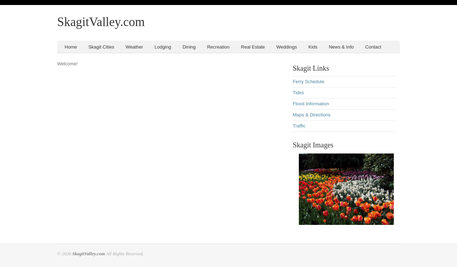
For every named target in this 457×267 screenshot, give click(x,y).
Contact (373, 47)
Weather (134, 47)
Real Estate (253, 47)
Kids (312, 47)
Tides (298, 92)
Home (71, 47)
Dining (189, 47)
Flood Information (311, 103)
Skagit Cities (101, 47)
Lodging (163, 47)
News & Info (341, 47)
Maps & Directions (311, 114)
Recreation (218, 47)
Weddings (286, 47)
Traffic (299, 126)
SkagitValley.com (101, 22)
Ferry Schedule (308, 81)
